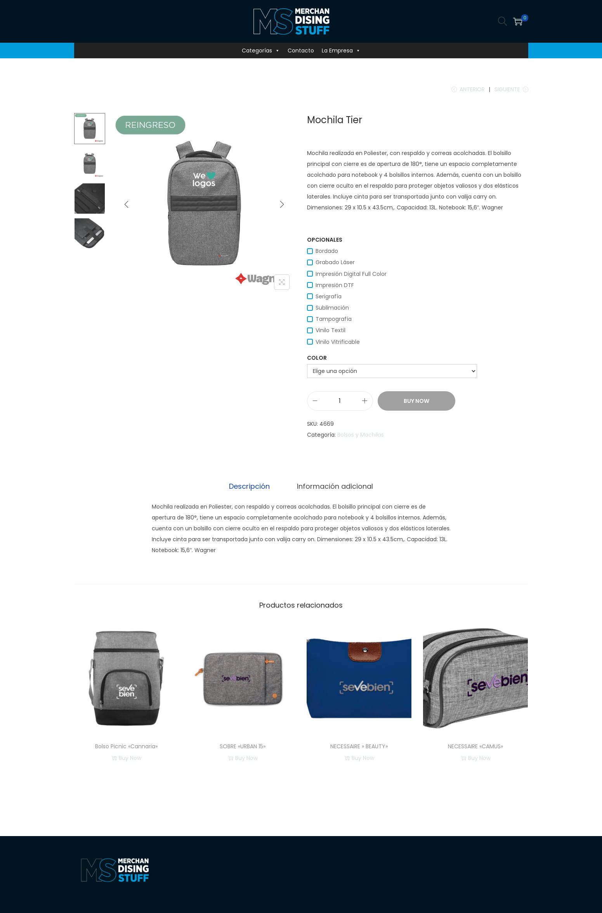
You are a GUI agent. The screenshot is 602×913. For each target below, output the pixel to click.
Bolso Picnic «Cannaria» (126, 747)
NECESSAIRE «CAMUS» (475, 747)
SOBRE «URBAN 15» (242, 747)
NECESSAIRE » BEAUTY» (359, 747)
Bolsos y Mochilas (360, 436)
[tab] (250, 487)
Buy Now (416, 402)
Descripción (250, 487)
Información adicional (334, 487)
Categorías (261, 50)
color (317, 359)
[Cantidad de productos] (340, 402)
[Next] (281, 205)
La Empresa (341, 50)
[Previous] (126, 205)
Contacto (301, 50)
